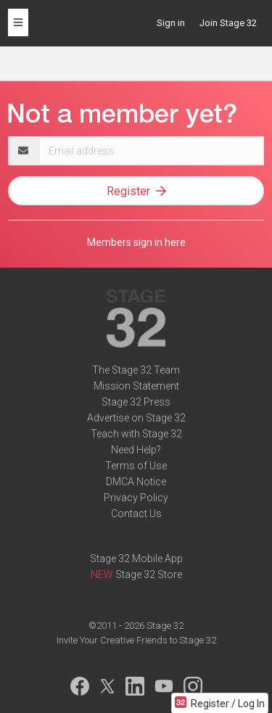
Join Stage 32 (228, 22)
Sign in (171, 22)
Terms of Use (136, 465)
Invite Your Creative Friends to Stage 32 (136, 640)
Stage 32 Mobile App (136, 558)
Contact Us (136, 513)
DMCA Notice (136, 481)
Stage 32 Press (136, 402)
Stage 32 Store (148, 574)
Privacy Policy (136, 497)
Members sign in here (136, 242)
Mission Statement (136, 386)
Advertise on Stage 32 (136, 418)
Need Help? (136, 450)
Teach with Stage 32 (136, 434)
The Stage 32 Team (136, 370)
